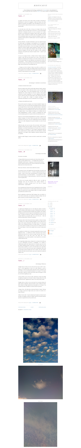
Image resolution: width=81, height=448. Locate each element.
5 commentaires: (35, 199)
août (51, 224)
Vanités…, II (21, 205)
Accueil (32, 307)
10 (49, 204)
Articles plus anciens (42, 307)
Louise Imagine (57, 109)
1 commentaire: (35, 145)
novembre (52, 218)
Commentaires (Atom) (27, 309)
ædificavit (40, 6)
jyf (48, 232)
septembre (52, 222)
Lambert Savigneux (58, 123)
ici (51, 16)
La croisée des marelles (52, 67)
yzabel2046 (50, 233)
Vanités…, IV (21, 79)
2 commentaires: (35, 73)
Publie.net (39, 11)
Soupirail (52, 138)
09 (49, 206)
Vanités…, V (21, 16)
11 (49, 203)
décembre (52, 208)
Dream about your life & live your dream (55, 114)
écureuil (45, 10)
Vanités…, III (21, 151)
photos (49, 20)
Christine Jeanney (53, 134)
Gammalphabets (57, 118)
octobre (51, 220)
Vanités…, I (21, 260)
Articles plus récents (21, 307)
